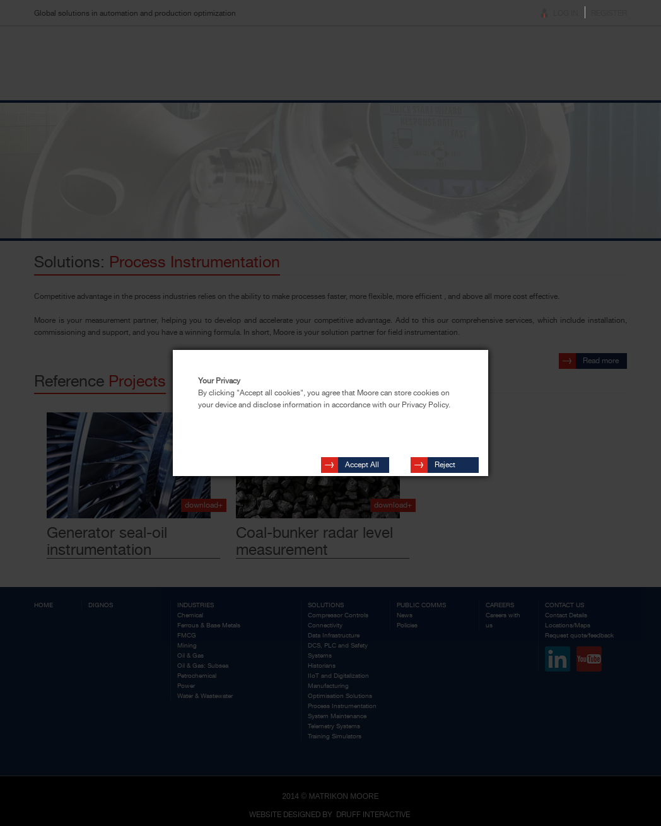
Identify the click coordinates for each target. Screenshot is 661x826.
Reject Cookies (448, 460)
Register (609, 13)
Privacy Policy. (426, 404)
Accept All (362, 458)
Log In (565, 13)
